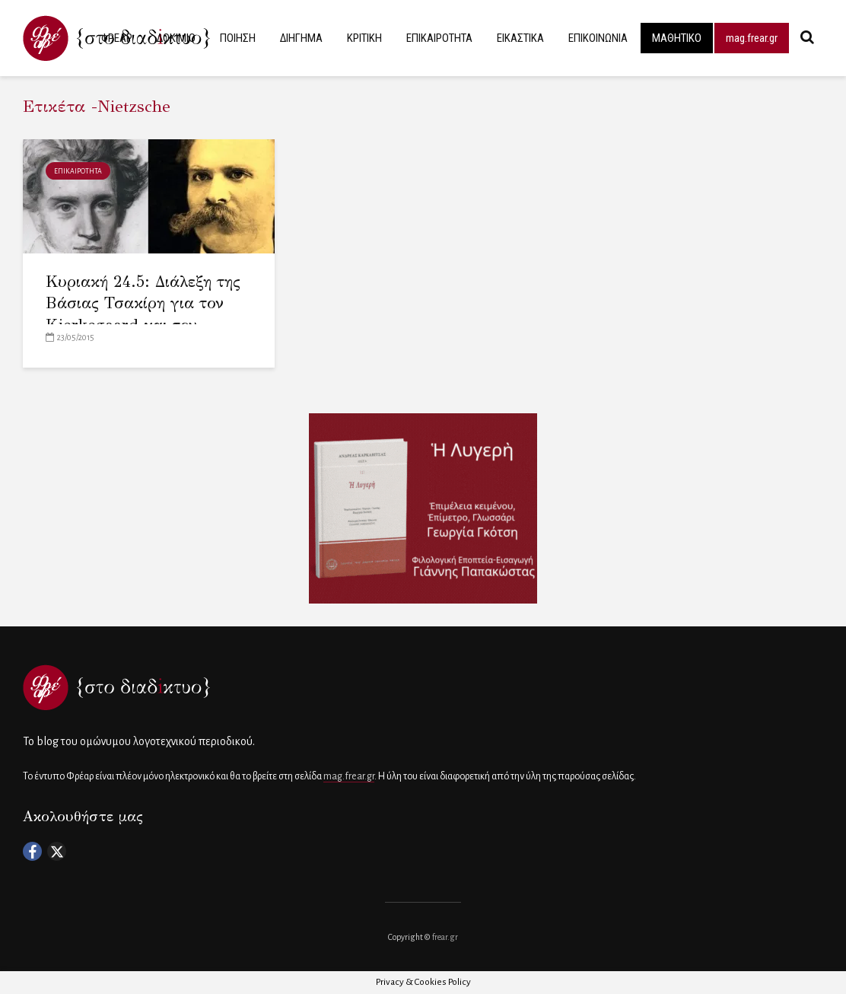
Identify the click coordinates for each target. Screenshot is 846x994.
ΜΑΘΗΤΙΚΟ (676, 38)
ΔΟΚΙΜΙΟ (176, 38)
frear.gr (445, 936)
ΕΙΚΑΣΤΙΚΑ (520, 38)
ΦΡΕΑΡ (116, 38)
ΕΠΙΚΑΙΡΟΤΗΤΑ (439, 38)
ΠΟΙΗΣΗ (238, 38)
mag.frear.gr (752, 38)
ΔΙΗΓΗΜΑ (301, 38)
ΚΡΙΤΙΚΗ (364, 38)
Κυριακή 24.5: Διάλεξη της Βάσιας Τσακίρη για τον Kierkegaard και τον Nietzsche (143, 314)
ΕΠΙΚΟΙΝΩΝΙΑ (598, 38)
